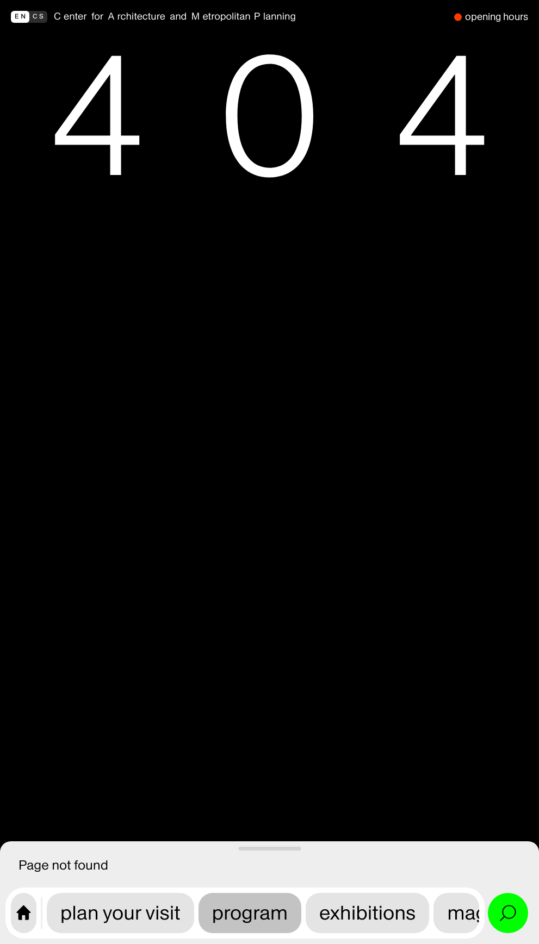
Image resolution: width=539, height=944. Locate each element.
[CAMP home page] (23, 913)
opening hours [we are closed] (496, 16)
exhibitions (367, 913)
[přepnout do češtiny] (29, 16)
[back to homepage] (250, 16)
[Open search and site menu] (508, 913)
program (250, 913)
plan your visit (120, 913)
